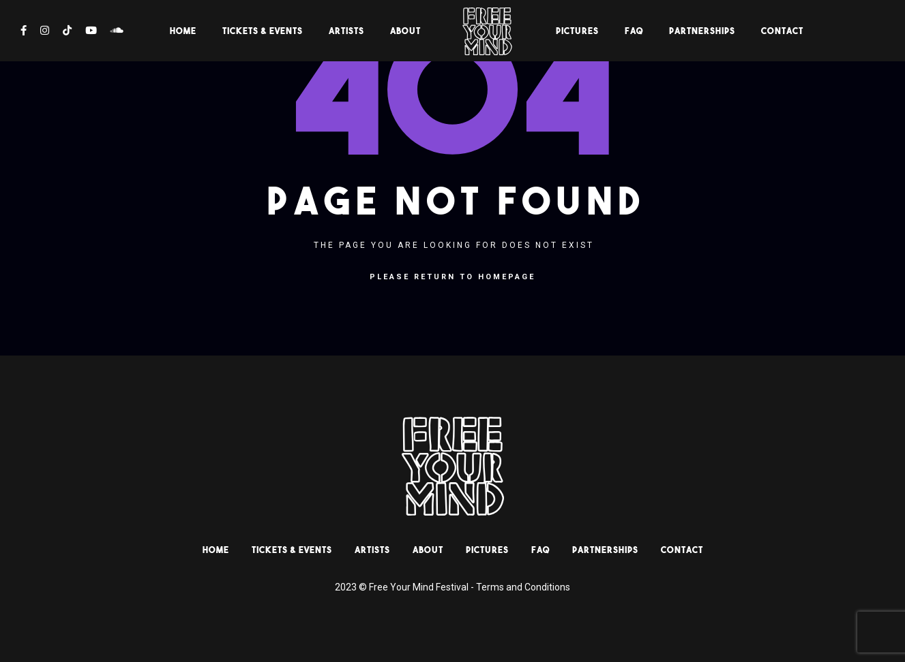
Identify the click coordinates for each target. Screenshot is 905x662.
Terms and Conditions (523, 587)
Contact (782, 30)
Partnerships (702, 30)
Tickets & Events (262, 30)
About (405, 30)
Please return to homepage (452, 276)
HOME (183, 30)
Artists (346, 30)
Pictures (577, 30)
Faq (634, 30)
